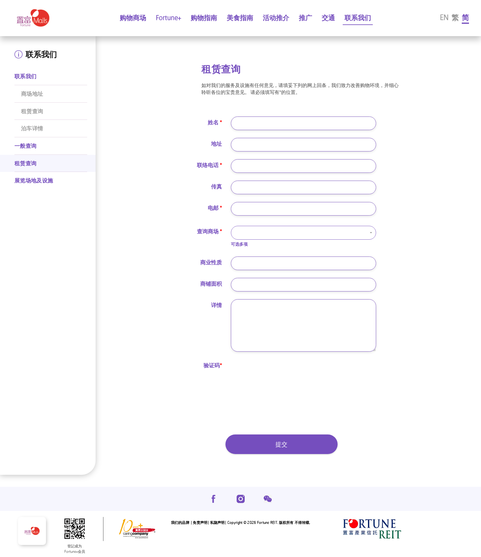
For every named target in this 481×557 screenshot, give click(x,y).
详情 (216, 305)
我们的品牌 (180, 522)
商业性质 (211, 262)
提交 (281, 444)
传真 (216, 186)
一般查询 (25, 145)
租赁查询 (32, 111)
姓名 (215, 122)
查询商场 (209, 231)
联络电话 (209, 165)
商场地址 (32, 93)
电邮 (215, 207)
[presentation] (276, 371)
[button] (303, 233)
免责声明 (200, 522)
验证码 (213, 365)
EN (444, 17)
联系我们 (25, 76)
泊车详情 (32, 128)
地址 (216, 143)
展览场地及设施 (33, 180)
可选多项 (239, 244)
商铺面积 (211, 283)
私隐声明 (217, 522)
